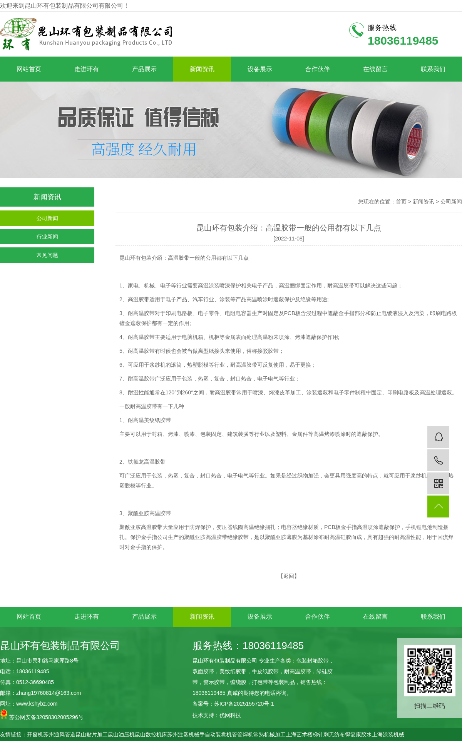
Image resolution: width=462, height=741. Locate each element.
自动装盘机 (218, 734)
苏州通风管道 (59, 734)
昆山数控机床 (151, 734)
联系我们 (433, 69)
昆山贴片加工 (91, 734)
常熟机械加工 (269, 734)
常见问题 (47, 255)
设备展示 (260, 69)
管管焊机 (242, 734)
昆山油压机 (121, 734)
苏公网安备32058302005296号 (42, 714)
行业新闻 (47, 237)
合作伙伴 (317, 69)
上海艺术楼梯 (302, 734)
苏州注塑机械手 (186, 734)
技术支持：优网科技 (216, 715)
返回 (288, 576)
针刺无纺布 (331, 734)
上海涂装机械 (388, 734)
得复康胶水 (358, 734)
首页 (401, 202)
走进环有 (86, 69)
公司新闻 (47, 218)
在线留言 (375, 69)
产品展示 (144, 69)
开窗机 (35, 734)
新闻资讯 (202, 69)
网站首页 (29, 69)
